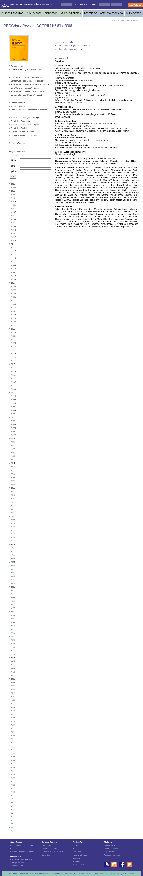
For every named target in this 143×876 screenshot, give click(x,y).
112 (14, 385)
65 (13, 576)
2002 (13, 679)
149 (14, 240)
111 (14, 389)
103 (14, 424)
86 (13, 495)
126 (14, 332)
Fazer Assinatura (18, 103)
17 (13, 764)
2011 (13, 463)
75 (13, 537)
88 (13, 484)
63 (13, 583)
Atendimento (15, 856)
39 (13, 686)
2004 (13, 636)
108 (14, 403)
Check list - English (19, 128)
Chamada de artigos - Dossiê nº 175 (26, 69)
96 (13, 453)
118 (14, 361)
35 (13, 700)
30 (13, 718)
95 (13, 456)
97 (13, 449)
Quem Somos (16, 842)
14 (13, 771)
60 (13, 597)
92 (13, 470)
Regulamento (110, 852)
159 (14, 205)
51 (13, 633)
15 (13, 774)
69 (13, 559)
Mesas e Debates (49, 849)
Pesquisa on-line (111, 849)
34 (13, 704)
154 (14, 223)
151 (14, 233)
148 (14, 247)
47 (13, 651)
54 (13, 622)
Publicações (78, 842)
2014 (13, 392)
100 (14, 435)
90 (13, 477)
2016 (13, 329)
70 (13, 555)
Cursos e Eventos (49, 842)
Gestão (13, 849)
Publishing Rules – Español (22, 132)
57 (13, 608)
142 (14, 269)
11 (13, 781)
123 (14, 343)
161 (14, 198)
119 (14, 357)
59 (13, 601)
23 (13, 742)
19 (13, 753)
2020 (13, 184)
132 (14, 308)
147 (14, 251)
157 (14, 212)
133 (14, 304)
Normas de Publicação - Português (26, 118)
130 (14, 315)
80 (13, 520)
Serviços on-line (17, 863)
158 (14, 209)
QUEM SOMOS (133, 13)
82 (13, 509)
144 (14, 262)
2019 (13, 191)
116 (14, 371)
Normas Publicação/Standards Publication (29, 110)
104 (14, 421)
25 (13, 732)
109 (14, 399)
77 (13, 530)
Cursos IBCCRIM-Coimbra (53, 852)
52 (13, 629)
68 (13, 566)
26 (13, 735)
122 (14, 346)
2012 (13, 438)
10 (13, 792)
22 (13, 750)
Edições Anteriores (19, 143)
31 (13, 714)
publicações (124, 20)
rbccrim (136, 20)
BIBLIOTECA (51, 13)
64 (13, 580)
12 (13, 785)
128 (14, 322)
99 (13, 442)
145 (14, 258)
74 (13, 541)
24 (13, 739)
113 (14, 382)
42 (13, 672)
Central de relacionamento (21, 859)
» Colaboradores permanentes (68, 48)
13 (13, 778)
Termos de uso (16, 866)
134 (14, 300)
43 (13, 668)
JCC (75, 849)
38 (13, 689)
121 (14, 350)
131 (14, 311)
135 (14, 297)
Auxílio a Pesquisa (112, 855)
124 (14, 339)
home (114, 20)
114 (14, 378)
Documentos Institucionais (21, 845)
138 (14, 286)
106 (14, 410)
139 (14, 279)
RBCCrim (77, 852)
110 (14, 396)
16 (13, 767)
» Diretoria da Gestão (64, 41)
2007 (13, 562)
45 (13, 661)
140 (14, 276)
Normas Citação (18, 106)
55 (13, 619)
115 (14, 375)
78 (13, 527)
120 (14, 354)
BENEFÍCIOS (90, 13)
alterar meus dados (88, 4)
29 (13, 721)
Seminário (46, 855)
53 (13, 626)
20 (13, 757)
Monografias (78, 858)
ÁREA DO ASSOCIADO (111, 13)
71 (13, 552)
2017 (13, 283)
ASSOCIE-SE (135, 5)
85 (13, 498)
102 (14, 428)
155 (14, 219)
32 (13, 711)
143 (14, 265)
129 (14, 318)
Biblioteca (108, 842)
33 (13, 707)
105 (14, 414)
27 (13, 728)
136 (14, 293)
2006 (13, 587)
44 (13, 665)
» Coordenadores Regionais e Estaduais (73, 45)
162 (14, 194)
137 (14, 290)
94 (13, 460)
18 (13, 760)
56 (13, 615)
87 (13, 491)
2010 (13, 488)
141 (14, 272)
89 (13, 481)
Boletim (76, 845)
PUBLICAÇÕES (33, 13)
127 (14, 325)
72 (13, 548)
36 (13, 696)
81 (13, 513)
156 (14, 216)
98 (13, 445)
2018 (13, 244)
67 (13, 569)
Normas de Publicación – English (25, 125)
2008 (13, 544)
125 (14, 336)
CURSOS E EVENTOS (12, 13)
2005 (13, 612)
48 (13, 647)
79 (13, 523)
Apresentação (17, 66)
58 (13, 605)
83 (13, 506)
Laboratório (47, 845)
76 (13, 534)
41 (13, 675)
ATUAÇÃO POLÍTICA (70, 13)
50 (13, 640)
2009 (13, 516)
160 (14, 201)
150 (14, 237)
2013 (13, 417)
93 (13, 467)
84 (13, 502)
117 (14, 368)
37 (13, 693)
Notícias (76, 861)
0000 (13, 827)
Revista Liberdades (81, 855)
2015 (13, 364)
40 (13, 682)
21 (13, 746)
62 (13, 590)
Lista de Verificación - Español (24, 135)
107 (14, 407)
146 (14, 255)
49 (13, 643)
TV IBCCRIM (78, 864)
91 (13, 474)
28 (13, 725)
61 (13, 594)
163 (14, 187)
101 (14, 431)
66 (13, 573)
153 (14, 226)
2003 (13, 658)
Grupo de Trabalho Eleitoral (22, 852)
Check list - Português (20, 121)
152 (14, 230)
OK (75, 4)
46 (13, 654)
